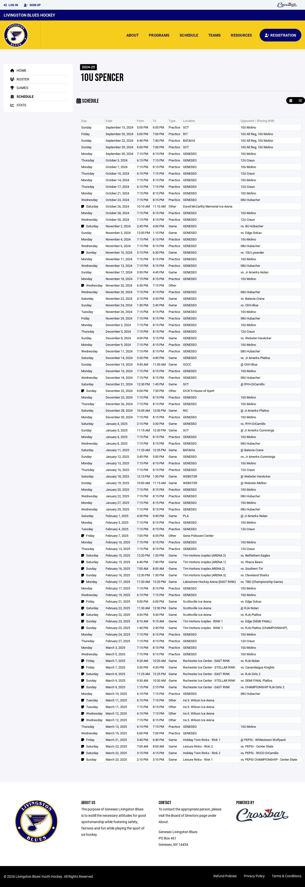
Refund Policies (225, 876)
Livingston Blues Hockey (29, 15)
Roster (19, 79)
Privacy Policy (254, 876)
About (132, 35)
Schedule (189, 35)
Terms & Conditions (286, 876)
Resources (241, 35)
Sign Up (32, 5)
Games (18, 87)
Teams (214, 35)
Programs (159, 35)
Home (17, 70)
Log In (11, 5)
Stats (17, 105)
